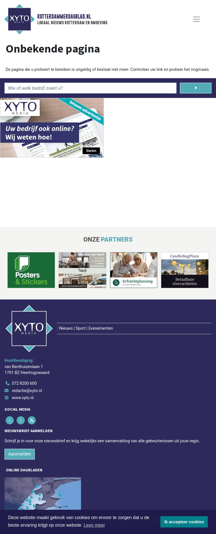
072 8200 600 (24, 383)
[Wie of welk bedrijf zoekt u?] (90, 88)
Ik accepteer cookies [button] (184, 522)
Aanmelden (19, 454)
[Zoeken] (195, 88)
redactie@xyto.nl (27, 390)
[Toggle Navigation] (196, 19)
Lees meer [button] (94, 525)
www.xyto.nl (23, 397)
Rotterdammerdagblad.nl (64, 16)
